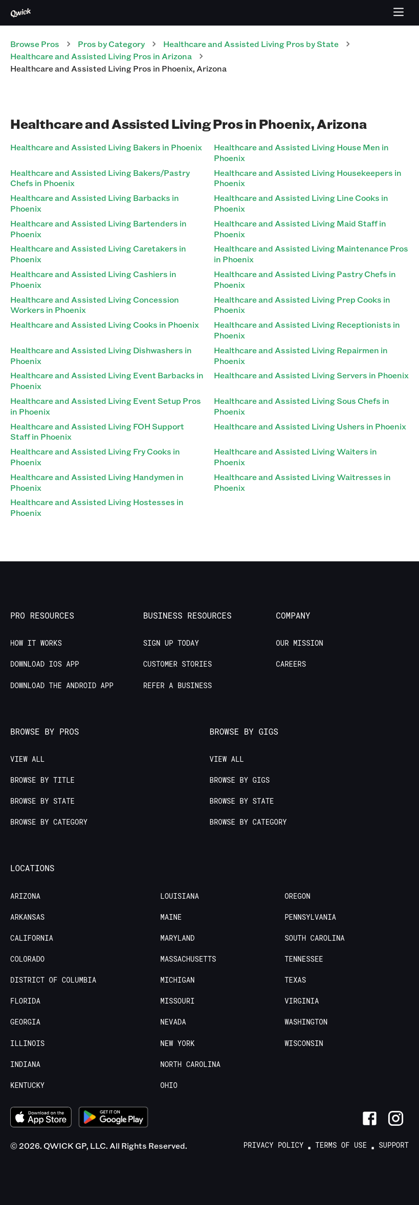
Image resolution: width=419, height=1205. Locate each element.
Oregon (297, 896)
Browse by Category (48, 822)
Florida (25, 1001)
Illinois (27, 1043)
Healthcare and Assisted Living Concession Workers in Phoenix (94, 304)
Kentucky (27, 1085)
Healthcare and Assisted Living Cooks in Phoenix (104, 324)
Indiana (25, 1064)
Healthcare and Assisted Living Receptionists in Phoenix (307, 329)
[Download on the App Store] (41, 1118)
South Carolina (314, 938)
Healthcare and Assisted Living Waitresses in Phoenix (302, 482)
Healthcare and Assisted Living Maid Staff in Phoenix (300, 228)
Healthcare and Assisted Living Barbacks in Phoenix (94, 203)
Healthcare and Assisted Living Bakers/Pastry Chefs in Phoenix (100, 178)
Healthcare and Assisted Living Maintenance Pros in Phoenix (311, 253)
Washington (305, 1022)
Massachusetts (188, 959)
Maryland (177, 938)
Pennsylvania (310, 917)
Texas (295, 980)
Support (394, 1145)
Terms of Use (341, 1145)
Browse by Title (42, 780)
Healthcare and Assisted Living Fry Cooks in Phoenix (95, 456)
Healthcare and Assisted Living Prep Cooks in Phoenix (302, 304)
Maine (171, 917)
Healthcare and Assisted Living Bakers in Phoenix (106, 147)
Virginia (301, 1001)
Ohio (169, 1085)
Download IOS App (44, 664)
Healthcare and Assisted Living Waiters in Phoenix (295, 456)
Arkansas (27, 917)
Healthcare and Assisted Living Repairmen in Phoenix (301, 355)
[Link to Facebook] (370, 1118)
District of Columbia (53, 980)
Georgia (25, 1022)
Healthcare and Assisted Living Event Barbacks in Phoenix (107, 380)
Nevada (173, 1022)
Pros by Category (111, 43)
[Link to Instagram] (396, 1118)
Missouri (177, 1001)
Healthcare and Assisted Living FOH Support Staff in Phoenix (97, 431)
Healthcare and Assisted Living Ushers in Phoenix (310, 426)
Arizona (25, 896)
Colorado (27, 959)
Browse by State (42, 801)
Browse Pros (34, 43)
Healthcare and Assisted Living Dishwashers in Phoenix (101, 355)
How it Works (36, 643)
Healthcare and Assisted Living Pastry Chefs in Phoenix (305, 279)
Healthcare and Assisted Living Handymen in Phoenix (97, 482)
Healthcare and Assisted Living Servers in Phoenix (311, 375)
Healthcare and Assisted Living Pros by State (251, 43)
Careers (291, 664)
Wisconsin (303, 1043)
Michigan (177, 980)
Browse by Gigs (240, 780)
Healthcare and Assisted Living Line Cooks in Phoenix (301, 203)
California (31, 938)
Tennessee (303, 959)
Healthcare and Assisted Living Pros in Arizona (101, 56)
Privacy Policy (274, 1145)
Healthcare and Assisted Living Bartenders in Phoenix (98, 228)
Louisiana (179, 896)
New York (177, 1043)
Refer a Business (177, 685)
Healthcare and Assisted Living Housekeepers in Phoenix (308, 178)
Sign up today (171, 643)
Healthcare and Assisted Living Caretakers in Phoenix (98, 253)
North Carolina (190, 1064)
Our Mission (299, 643)
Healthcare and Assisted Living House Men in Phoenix (301, 152)
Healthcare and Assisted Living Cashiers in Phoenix (93, 279)
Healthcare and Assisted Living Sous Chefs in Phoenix (301, 406)
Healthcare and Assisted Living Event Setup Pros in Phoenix (105, 406)
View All (27, 759)
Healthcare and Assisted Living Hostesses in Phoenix (97, 507)
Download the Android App (62, 685)
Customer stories (177, 664)
